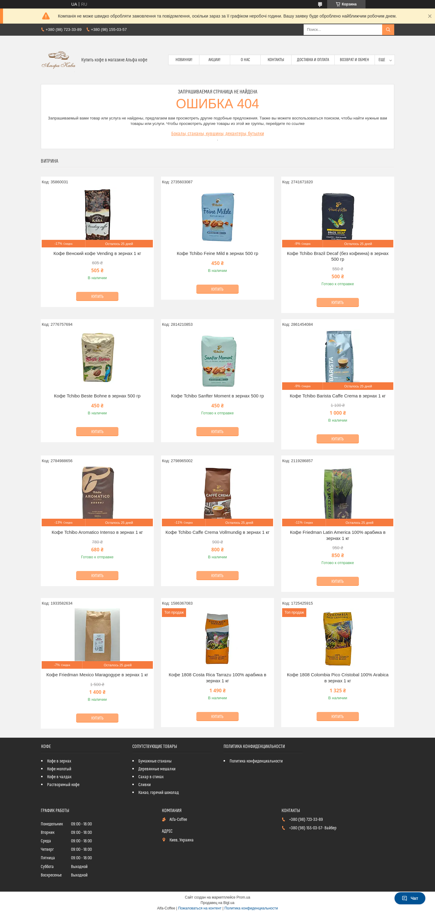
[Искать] (388, 29)
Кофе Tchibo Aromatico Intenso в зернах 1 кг (97, 532)
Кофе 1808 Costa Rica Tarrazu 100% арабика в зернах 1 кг (217, 677)
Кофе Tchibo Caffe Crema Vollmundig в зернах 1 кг (217, 532)
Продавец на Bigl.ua (217, 903)
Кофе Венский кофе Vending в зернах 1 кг (97, 253)
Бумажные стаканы (155, 761)
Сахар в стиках (151, 777)
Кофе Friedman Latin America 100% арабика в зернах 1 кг (337, 535)
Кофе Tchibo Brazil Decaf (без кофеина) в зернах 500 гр (338, 256)
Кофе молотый (59, 769)
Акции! (214, 59)
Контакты (276, 59)
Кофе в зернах (59, 761)
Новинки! (184, 59)
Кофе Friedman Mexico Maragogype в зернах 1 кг (97, 674)
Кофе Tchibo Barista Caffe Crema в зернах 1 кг (338, 395)
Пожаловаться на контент (199, 908)
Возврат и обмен (354, 59)
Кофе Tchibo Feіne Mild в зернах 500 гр (217, 253)
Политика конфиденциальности (256, 761)
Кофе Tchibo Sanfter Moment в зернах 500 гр (217, 395)
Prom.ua (243, 897)
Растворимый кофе (63, 784)
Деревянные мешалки (157, 769)
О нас (245, 59)
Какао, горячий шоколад (158, 792)
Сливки (144, 784)
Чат (410, 898)
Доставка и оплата (313, 59)
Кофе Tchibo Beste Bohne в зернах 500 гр (97, 395)
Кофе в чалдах (59, 777)
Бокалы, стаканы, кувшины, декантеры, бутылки (217, 133)
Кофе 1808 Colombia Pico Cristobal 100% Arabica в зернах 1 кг (337, 677)
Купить (97, 296)
